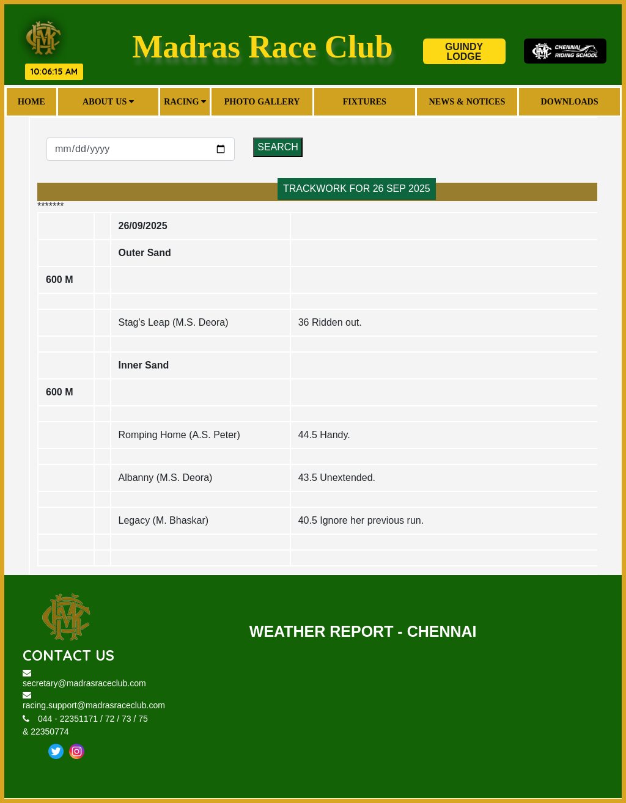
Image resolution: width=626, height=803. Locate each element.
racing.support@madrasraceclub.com (94, 701)
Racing (185, 101)
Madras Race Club (263, 45)
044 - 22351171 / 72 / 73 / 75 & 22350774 (85, 725)
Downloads (569, 101)
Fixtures (364, 101)
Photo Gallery (262, 101)
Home (31, 101)
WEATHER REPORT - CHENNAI (363, 631)
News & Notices (467, 101)
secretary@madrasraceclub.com (84, 679)
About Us (108, 101)
